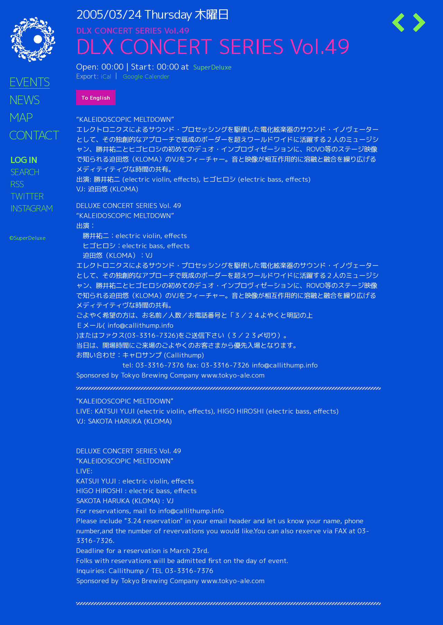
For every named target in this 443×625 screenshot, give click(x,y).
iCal (106, 76)
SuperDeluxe (217, 66)
